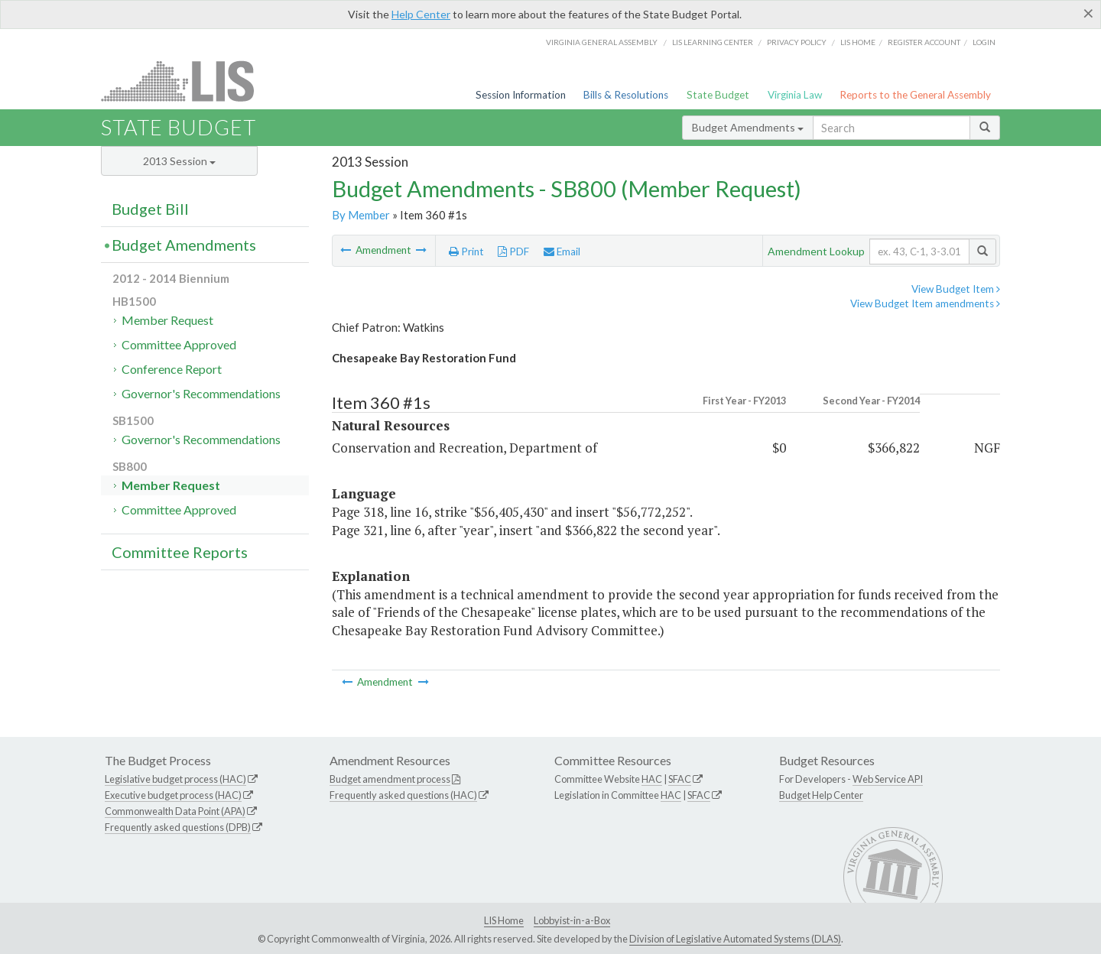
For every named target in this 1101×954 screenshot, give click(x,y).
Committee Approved (179, 344)
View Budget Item (955, 289)
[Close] (1088, 13)
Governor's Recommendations (201, 393)
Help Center (420, 14)
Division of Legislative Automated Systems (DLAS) (735, 939)
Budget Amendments (748, 127)
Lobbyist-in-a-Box (572, 920)
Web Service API (888, 779)
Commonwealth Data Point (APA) (175, 811)
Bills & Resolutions (625, 95)
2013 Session (179, 160)
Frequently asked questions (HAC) (403, 795)
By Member (361, 215)
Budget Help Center (821, 795)
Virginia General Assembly (602, 42)
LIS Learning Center (712, 42)
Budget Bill (150, 209)
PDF (513, 251)
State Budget (718, 95)
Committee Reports (180, 552)
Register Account (924, 42)
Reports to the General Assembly (915, 95)
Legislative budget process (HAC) (175, 779)
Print (466, 251)
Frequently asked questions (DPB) (178, 827)
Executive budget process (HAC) (173, 795)
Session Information (521, 95)
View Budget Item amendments (925, 303)
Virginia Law (795, 95)
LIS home (857, 42)
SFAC (679, 779)
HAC (651, 779)
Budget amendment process (390, 779)
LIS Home (504, 920)
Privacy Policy (797, 42)
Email (562, 251)
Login (984, 42)
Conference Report (172, 369)
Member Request (167, 320)
